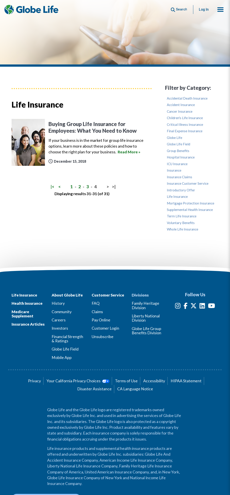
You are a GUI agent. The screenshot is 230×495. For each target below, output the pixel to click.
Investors (60, 328)
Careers (59, 320)
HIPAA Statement (186, 381)
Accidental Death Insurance (187, 98)
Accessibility (154, 381)
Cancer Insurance (179, 111)
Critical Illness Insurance (185, 124)
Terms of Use (126, 381)
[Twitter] (193, 306)
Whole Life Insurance (182, 229)
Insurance (174, 170)
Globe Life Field (178, 144)
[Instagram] (178, 306)
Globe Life (174, 138)
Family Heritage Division (145, 305)
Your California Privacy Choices (77, 381)
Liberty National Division (146, 318)
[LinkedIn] (202, 306)
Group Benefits (178, 151)
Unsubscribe (102, 336)
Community (62, 311)
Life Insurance (177, 196)
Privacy (34, 381)
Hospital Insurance (181, 157)
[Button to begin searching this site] (179, 9)
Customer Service (108, 295)
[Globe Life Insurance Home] (31, 9)
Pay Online (101, 320)
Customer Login (105, 328)
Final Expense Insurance (184, 131)
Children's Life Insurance (185, 118)
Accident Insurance (181, 105)
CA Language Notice (135, 389)
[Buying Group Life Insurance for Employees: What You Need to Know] (81, 142)
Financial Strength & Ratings (67, 338)
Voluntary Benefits (181, 223)
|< (52, 186)
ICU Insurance (177, 164)
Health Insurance (27, 303)
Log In (204, 9)
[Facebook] (186, 306)
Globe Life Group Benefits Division (146, 330)
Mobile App (62, 357)
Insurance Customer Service (187, 183)
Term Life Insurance (181, 216)
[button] (220, 9)
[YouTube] (211, 306)
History (58, 303)
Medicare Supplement (22, 313)
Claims (97, 311)
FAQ (95, 303)
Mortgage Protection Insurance (190, 203)
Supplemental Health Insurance (190, 210)
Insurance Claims (179, 177)
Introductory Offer (181, 190)
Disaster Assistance (94, 389)
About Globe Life (67, 295)
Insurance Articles (28, 324)
